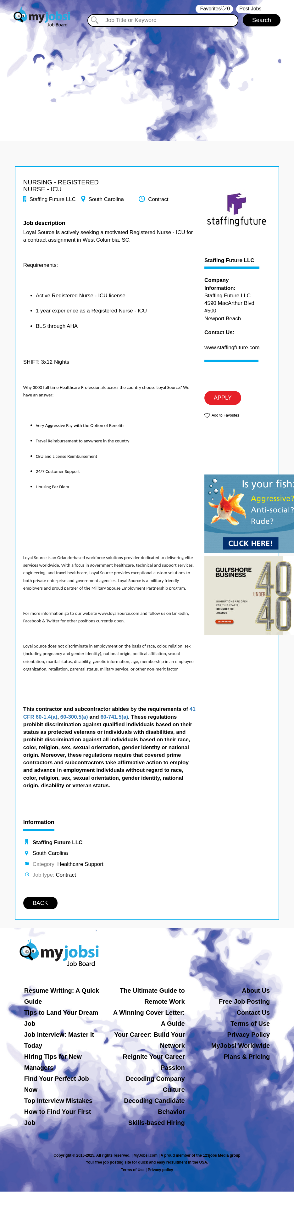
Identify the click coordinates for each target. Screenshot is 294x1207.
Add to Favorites (225, 415)
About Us (256, 990)
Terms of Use (250, 1023)
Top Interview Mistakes (58, 1100)
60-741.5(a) (114, 717)
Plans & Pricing (247, 1056)
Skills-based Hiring (156, 1122)
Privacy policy (160, 1170)
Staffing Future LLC (229, 260)
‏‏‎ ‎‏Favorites (214, 9)
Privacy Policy (248, 1034)
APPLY (223, 398)
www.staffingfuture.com (231, 348)
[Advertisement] (147, 81)
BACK (40, 903)
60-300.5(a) (74, 717)
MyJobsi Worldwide (240, 1045)
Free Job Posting (244, 1001)
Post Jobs (250, 8)
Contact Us (253, 1012)
